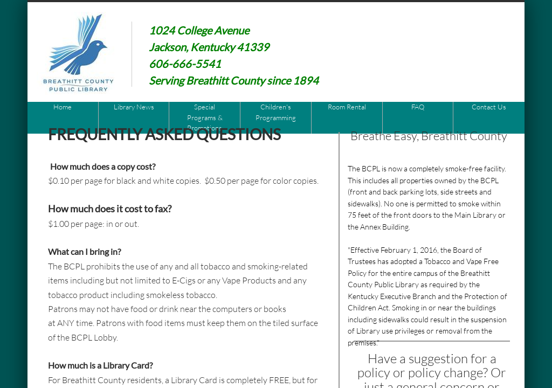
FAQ (417, 106)
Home (62, 106)
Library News (134, 106)
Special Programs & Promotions (205, 117)
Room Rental (347, 106)
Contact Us (489, 106)
